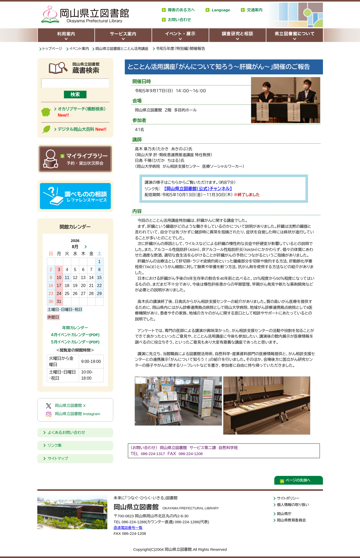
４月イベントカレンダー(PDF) (75, 335)
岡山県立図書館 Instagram (73, 414)
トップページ (53, 48)
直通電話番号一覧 (129, 527)
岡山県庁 (285, 514)
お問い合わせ (179, 20)
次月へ (84, 247)
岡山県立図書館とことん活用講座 (126, 48)
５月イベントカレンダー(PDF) (75, 342)
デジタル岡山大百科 (82, 129)
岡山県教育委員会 (292, 521)
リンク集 (55, 445)
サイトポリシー (289, 498)
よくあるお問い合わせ (66, 432)
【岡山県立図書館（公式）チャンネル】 (194, 188)
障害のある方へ (181, 10)
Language (221, 10)
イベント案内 (81, 48)
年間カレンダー (75, 328)
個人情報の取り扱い (294, 505)
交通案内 (254, 10)
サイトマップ (58, 458)
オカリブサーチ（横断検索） (82, 112)
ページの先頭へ (302, 481)
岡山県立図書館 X (66, 405)
